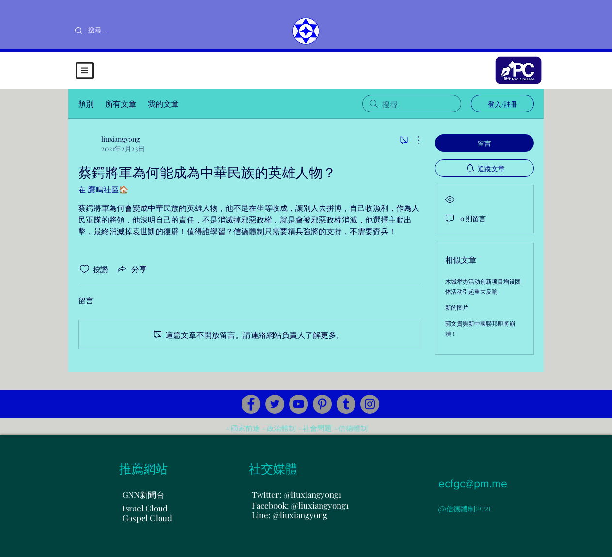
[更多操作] (413, 140)
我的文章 (163, 103)
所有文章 (120, 103)
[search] (411, 103)
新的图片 (456, 307)
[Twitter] (274, 404)
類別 (86, 103)
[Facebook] (251, 404)
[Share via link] (131, 269)
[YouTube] (298, 404)
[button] (85, 70)
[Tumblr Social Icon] (346, 404)
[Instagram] (369, 404)
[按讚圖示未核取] (84, 269)
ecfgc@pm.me (472, 483)
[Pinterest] (322, 404)
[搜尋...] (129, 30)
